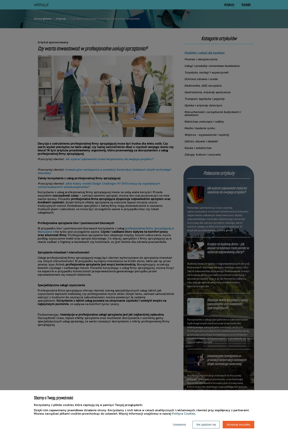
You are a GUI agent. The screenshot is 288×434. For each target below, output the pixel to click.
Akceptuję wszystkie (238, 424)
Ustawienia (179, 424)
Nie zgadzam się (206, 424)
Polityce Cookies (183, 413)
